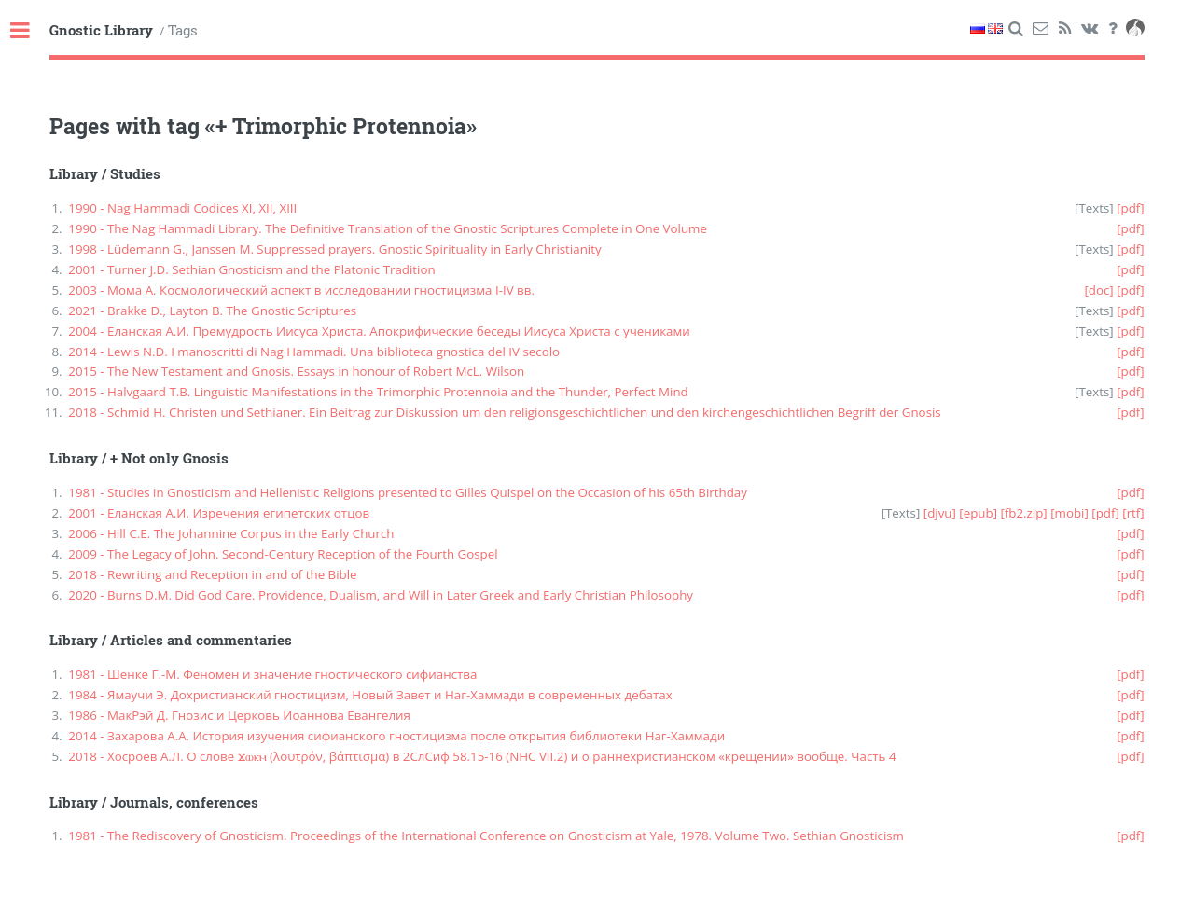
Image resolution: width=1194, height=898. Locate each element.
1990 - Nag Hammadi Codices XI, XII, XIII (182, 208)
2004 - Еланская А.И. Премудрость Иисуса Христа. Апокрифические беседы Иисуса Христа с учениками (378, 331)
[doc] (1098, 290)
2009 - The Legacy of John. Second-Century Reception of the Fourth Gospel (282, 554)
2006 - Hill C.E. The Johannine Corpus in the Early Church (231, 533)
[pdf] (1131, 208)
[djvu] (939, 512)
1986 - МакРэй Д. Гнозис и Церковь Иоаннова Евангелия (239, 715)
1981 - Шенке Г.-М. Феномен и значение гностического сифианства (272, 674)
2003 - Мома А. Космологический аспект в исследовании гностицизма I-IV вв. (301, 290)
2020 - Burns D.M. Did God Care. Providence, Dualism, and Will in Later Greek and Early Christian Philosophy (380, 595)
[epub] (978, 512)
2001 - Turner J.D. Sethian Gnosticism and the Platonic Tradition (251, 269)
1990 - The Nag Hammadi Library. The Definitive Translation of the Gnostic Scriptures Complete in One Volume (387, 228)
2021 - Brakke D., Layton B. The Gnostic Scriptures (212, 310)
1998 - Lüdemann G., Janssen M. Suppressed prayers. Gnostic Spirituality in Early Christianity (334, 249)
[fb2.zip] (1023, 512)
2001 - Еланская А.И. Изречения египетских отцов (218, 512)
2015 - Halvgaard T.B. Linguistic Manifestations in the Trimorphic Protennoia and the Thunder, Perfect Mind (377, 391)
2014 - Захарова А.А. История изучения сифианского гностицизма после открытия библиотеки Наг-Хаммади (396, 735)
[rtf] (1133, 512)
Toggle (30, 31)
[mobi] (1069, 512)
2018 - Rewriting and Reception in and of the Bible (212, 574)
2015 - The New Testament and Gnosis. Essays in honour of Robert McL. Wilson (296, 371)
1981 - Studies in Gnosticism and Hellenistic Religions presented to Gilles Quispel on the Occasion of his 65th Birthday (407, 492)
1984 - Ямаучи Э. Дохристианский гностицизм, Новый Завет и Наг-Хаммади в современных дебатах (370, 694)
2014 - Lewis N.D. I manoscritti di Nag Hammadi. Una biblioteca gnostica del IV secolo (314, 351)
